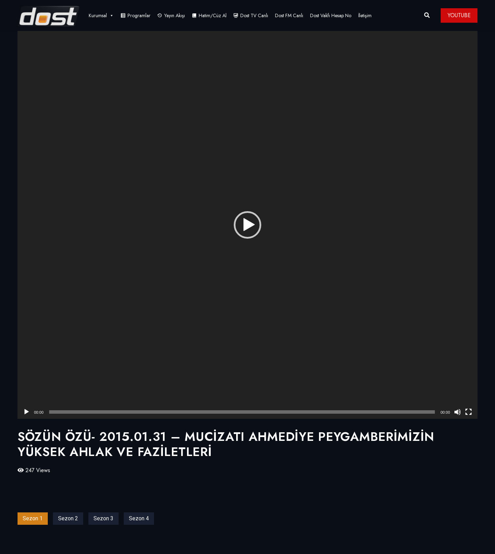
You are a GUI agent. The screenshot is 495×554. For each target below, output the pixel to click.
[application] (247, 225)
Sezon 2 (68, 518)
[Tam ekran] (468, 412)
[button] (247, 225)
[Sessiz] (457, 412)
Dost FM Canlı (289, 15)
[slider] (242, 412)
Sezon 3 (103, 518)
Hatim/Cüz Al (213, 15)
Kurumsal (101, 15)
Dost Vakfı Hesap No (330, 15)
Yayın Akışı (174, 15)
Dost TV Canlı (254, 15)
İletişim (365, 15)
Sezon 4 (139, 518)
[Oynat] (26, 412)
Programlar (139, 15)
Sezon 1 (33, 518)
